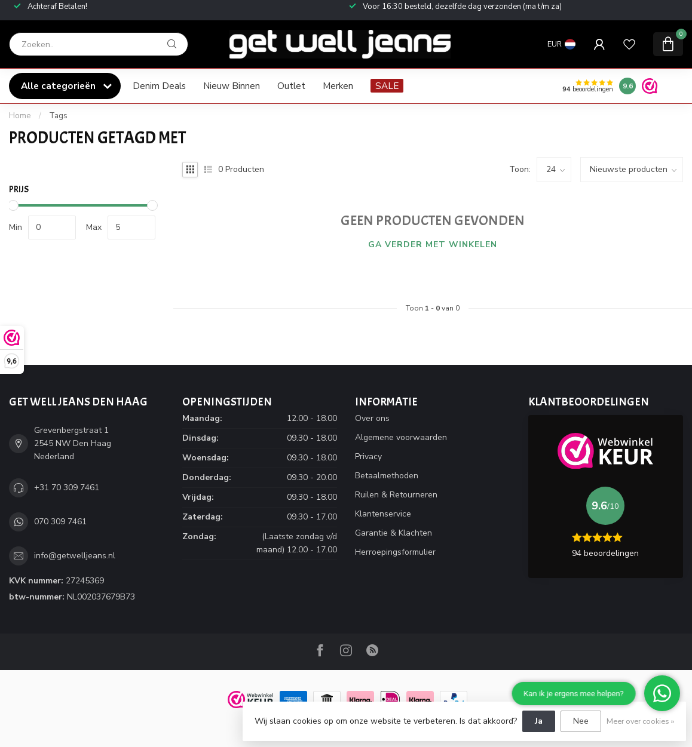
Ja (539, 721)
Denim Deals (159, 85)
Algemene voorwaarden (401, 437)
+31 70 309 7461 (66, 487)
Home (20, 115)
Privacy (368, 456)
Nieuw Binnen (231, 85)
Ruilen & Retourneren (396, 494)
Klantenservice (383, 513)
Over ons (372, 418)
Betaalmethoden (386, 475)
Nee (581, 721)
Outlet (291, 85)
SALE (387, 85)
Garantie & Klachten (393, 533)
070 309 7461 (60, 521)
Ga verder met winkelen (432, 244)
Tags (58, 115)
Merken (338, 85)
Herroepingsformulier (395, 552)
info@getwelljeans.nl (74, 555)
